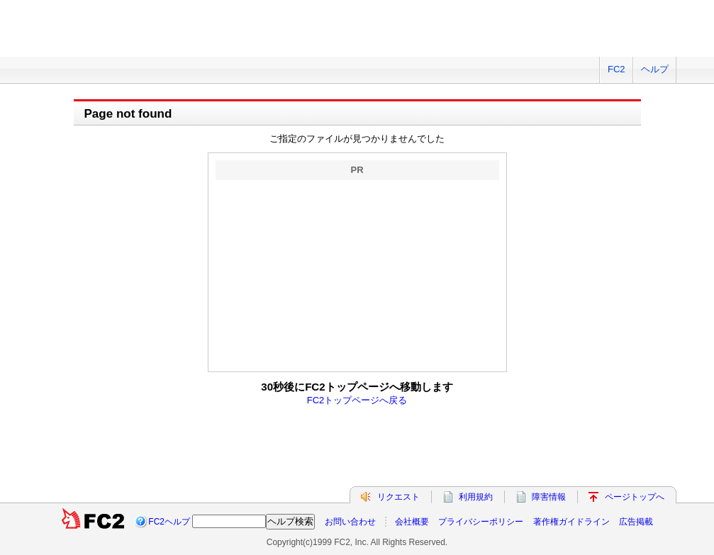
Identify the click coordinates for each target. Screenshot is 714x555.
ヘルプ (655, 69)
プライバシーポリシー (480, 522)
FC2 (616, 69)
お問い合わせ (350, 522)
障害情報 (549, 497)
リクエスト (398, 497)
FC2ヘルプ (169, 522)
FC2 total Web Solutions (84, 37)
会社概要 (412, 522)
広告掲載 (636, 522)
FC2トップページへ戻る (357, 400)
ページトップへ (634, 497)
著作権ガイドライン (571, 522)
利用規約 (476, 497)
